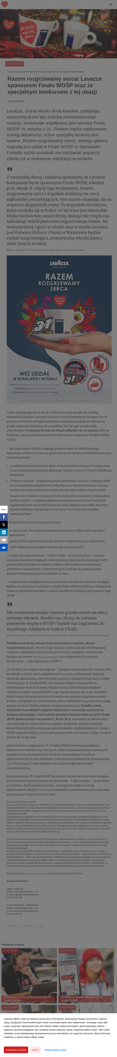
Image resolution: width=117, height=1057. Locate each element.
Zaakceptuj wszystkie (16, 1050)
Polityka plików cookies (55, 1050)
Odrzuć (35, 1050)
